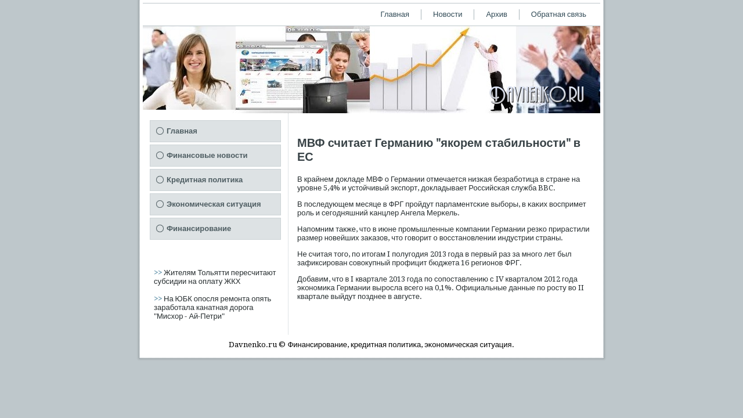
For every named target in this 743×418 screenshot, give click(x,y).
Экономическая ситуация (214, 204)
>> (159, 272)
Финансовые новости (207, 155)
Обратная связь (558, 14)
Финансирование (199, 228)
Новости (447, 14)
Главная (395, 14)
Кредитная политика (205, 179)
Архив (496, 14)
